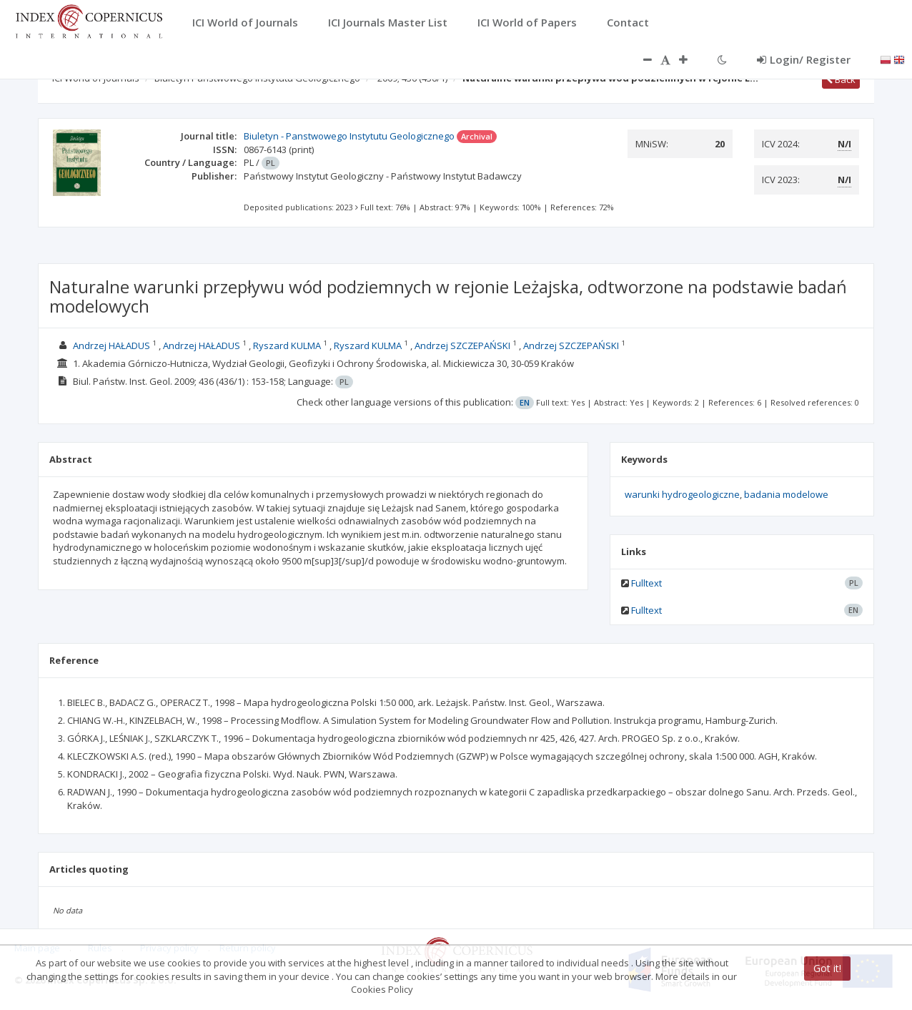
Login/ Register (804, 59)
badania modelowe (786, 494)
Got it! (827, 968)
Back (841, 79)
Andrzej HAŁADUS (111, 345)
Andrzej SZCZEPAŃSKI (462, 345)
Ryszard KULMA (287, 345)
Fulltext (646, 583)
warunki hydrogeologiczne (682, 494)
